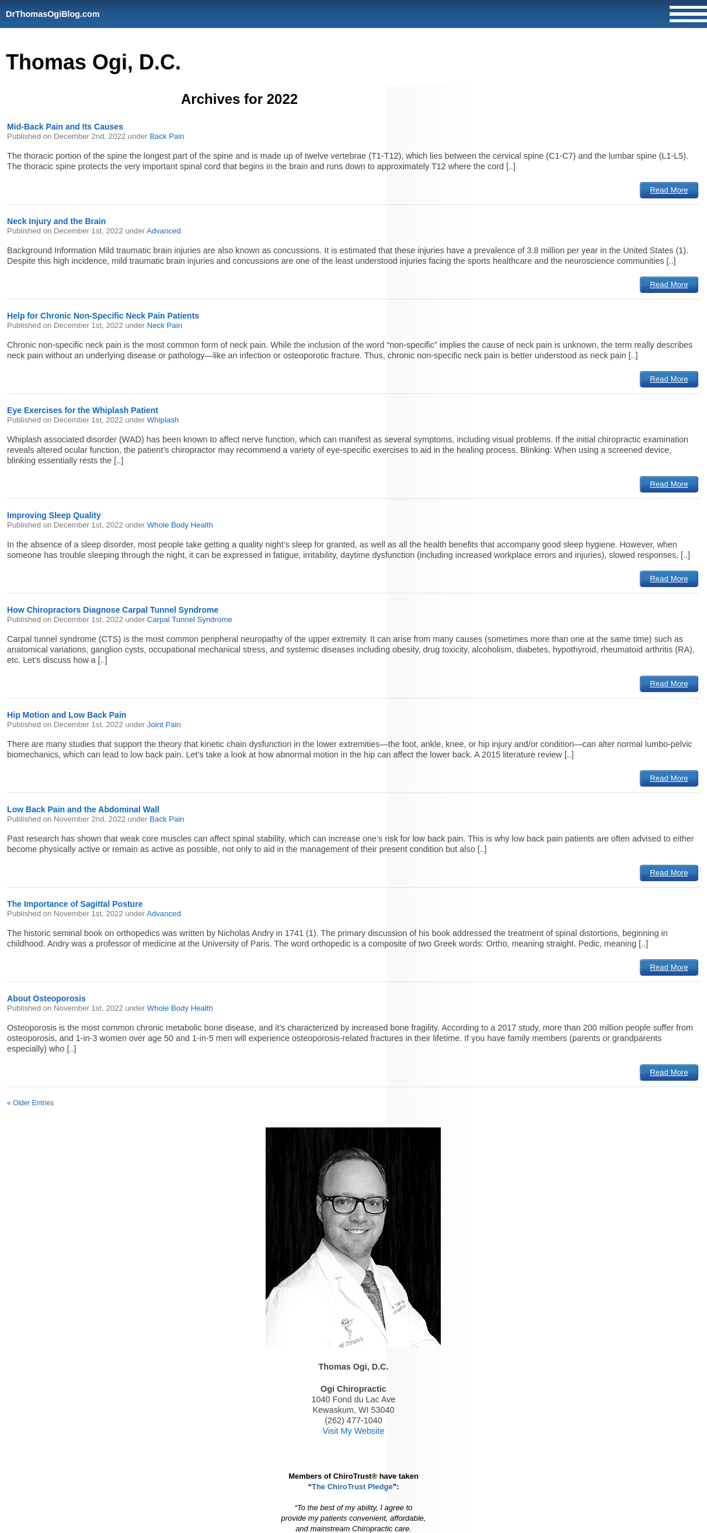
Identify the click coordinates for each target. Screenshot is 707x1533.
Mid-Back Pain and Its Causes (65, 126)
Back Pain (166, 136)
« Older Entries (30, 1103)
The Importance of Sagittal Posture (74, 904)
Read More (669, 190)
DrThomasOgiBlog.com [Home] (53, 14)
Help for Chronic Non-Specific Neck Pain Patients (103, 315)
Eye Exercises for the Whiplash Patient (82, 410)
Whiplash (163, 419)
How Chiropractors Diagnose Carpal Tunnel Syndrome (112, 609)
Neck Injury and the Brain (56, 221)
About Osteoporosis (46, 998)
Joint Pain (164, 724)
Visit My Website (354, 1431)
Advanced (164, 230)
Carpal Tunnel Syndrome (189, 619)
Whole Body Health (180, 525)
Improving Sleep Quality (54, 515)
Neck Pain (164, 325)
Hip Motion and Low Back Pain (66, 715)
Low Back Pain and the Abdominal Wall (83, 809)
